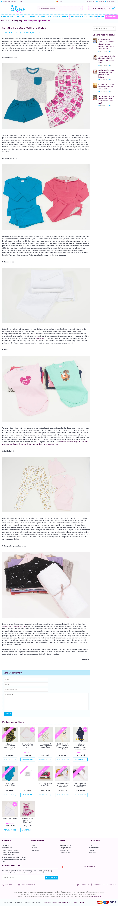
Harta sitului (35, 850)
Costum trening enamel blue (10, 784)
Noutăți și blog (17, 21)
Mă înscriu (51, 877)
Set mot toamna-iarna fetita (45, 784)
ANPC (50, 902)
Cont (90, 845)
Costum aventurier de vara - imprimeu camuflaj (10, 746)
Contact (33, 845)
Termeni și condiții (8, 855)
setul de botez (41, 338)
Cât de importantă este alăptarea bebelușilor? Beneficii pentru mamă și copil (106, 59)
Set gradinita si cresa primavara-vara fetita (80, 785)
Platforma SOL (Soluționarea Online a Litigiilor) (68, 902)
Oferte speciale (65, 852)
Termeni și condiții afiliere (10, 852)
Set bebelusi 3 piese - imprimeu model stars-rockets (62, 746)
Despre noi (5, 845)
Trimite (8, 714)
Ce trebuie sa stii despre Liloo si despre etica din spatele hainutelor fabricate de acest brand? (106, 44)
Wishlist (91, 850)
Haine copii (5, 21)
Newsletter (92, 852)
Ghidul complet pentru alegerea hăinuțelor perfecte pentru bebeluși (106, 73)
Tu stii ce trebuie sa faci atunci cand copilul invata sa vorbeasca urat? (106, 99)
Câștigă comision (65, 848)
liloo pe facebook (89, 867)
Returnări (34, 848)
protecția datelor (95, 896)
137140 (44, 902)
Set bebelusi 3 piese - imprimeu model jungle (45, 745)
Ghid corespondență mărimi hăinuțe (14, 857)
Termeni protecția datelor (10, 850)
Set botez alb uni (10, 819)
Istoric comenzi (94, 848)
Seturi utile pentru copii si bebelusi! (37, 21)
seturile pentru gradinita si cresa (13, 626)
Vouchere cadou (65, 845)
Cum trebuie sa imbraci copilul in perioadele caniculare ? (106, 86)
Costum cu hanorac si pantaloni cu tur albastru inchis (80, 746)
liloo (73, 48)
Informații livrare (7, 848)
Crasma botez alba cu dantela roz (28, 745)
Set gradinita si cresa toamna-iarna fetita (63, 785)
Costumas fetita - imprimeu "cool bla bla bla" (27, 820)
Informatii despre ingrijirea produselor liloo (14, 860)
